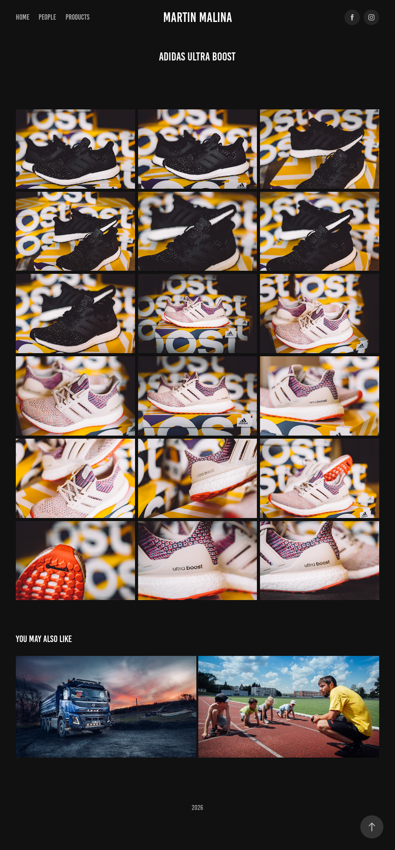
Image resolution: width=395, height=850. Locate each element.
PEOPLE (47, 17)
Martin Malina (197, 17)
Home (22, 17)
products (77, 17)
